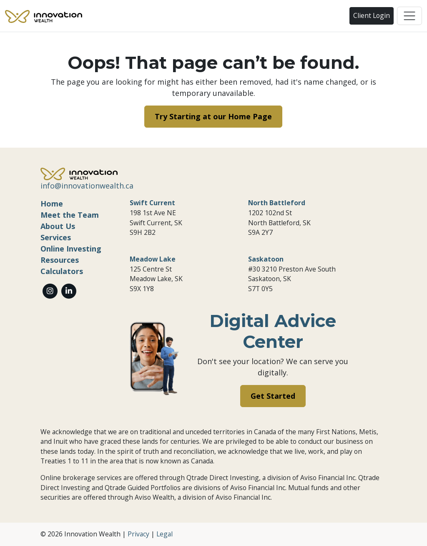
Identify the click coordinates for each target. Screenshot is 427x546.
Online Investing (70, 249)
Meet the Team (69, 215)
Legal (164, 533)
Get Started (273, 396)
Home (51, 204)
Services (55, 237)
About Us (57, 226)
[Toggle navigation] (409, 16)
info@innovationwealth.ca (86, 186)
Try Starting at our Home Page (213, 116)
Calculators (61, 271)
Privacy (138, 533)
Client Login (371, 15)
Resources (59, 260)
